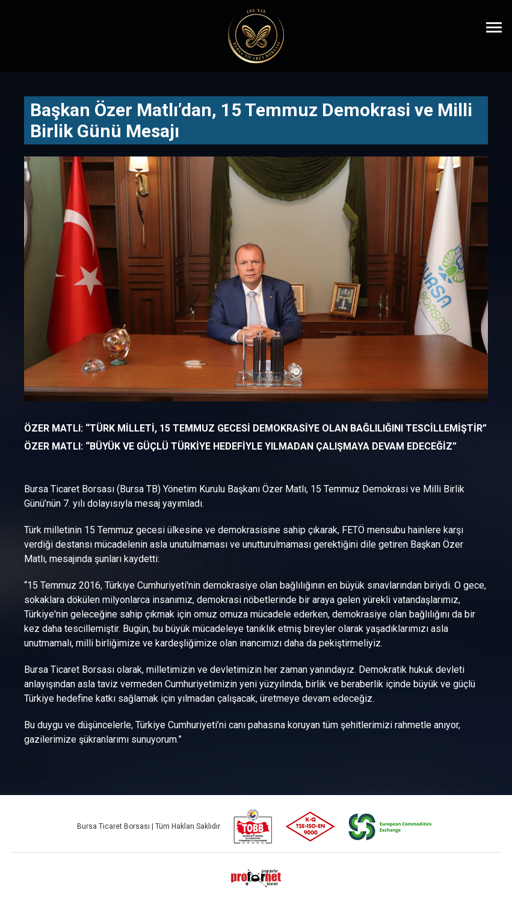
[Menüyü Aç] (494, 27)
